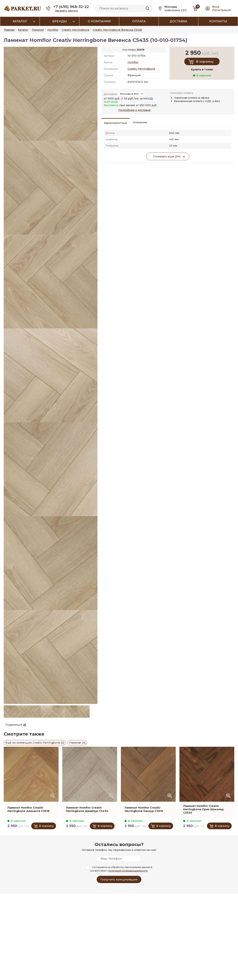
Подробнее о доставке (134, 110)
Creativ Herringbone (141, 68)
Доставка (178, 21)
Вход (215, 6)
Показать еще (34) (167, 156)
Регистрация (221, 10)
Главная (9, 29)
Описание (140, 122)
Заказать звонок (66, 10)
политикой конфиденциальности (128, 870)
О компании (99, 21)
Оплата (139, 21)
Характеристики (115, 123)
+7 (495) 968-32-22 (71, 6)
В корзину (205, 61)
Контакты (218, 21)
